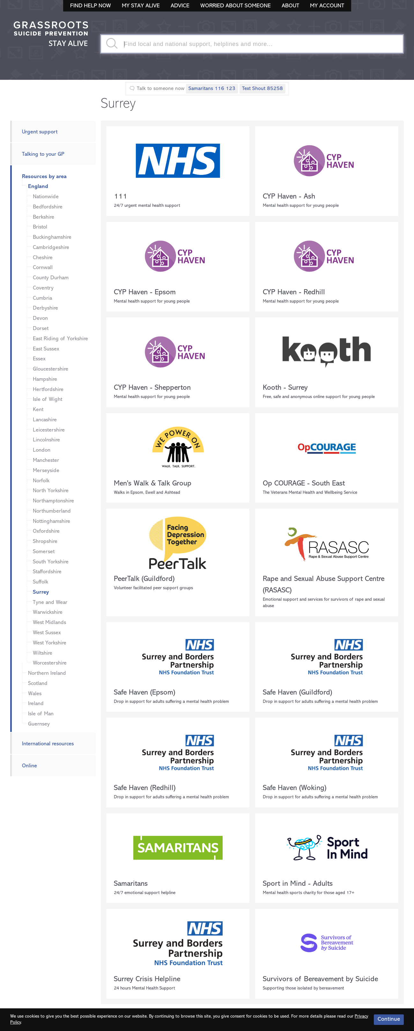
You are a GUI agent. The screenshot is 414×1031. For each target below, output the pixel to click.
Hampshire (45, 379)
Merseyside (46, 470)
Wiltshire (42, 653)
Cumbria (42, 298)
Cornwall (43, 267)
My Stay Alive (141, 6)
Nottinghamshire (51, 521)
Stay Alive (51, 34)
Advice (180, 6)
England (38, 186)
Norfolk (41, 481)
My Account (327, 6)
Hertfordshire (48, 389)
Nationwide (46, 196)
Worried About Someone (235, 6)
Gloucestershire (50, 369)
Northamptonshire (53, 501)
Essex (39, 359)
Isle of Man (41, 714)
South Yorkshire (51, 562)
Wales (34, 693)
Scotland (38, 683)
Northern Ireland (47, 673)
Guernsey (39, 724)
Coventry (43, 288)
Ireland (36, 703)
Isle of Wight (47, 399)
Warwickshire (48, 612)
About (290, 6)
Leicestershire (49, 430)
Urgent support (39, 132)
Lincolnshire (46, 440)
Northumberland (52, 511)
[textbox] (252, 44)
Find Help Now (90, 6)
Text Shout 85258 (262, 88)
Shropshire (45, 541)
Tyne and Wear (50, 602)
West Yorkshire (49, 643)
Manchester (46, 460)
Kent (38, 409)
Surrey (41, 592)
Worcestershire (50, 663)
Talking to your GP (43, 154)
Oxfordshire (46, 531)
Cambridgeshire (51, 247)
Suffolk (40, 582)
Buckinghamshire (52, 237)
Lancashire (45, 420)
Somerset (44, 551)
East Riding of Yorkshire (60, 339)
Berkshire (43, 217)
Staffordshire (47, 572)
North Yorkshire (51, 490)
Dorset (40, 328)
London (41, 450)
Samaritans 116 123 (212, 88)
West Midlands (49, 622)
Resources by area (44, 176)
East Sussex (46, 349)
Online (29, 766)
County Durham (51, 278)
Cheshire (43, 257)
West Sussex (47, 633)
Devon (40, 318)
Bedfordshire (48, 207)
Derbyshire (45, 308)
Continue (389, 1019)
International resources (48, 744)
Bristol (40, 227)
